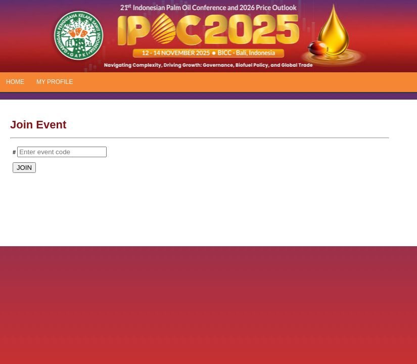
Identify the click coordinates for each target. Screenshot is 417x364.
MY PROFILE (54, 81)
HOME (15, 81)
